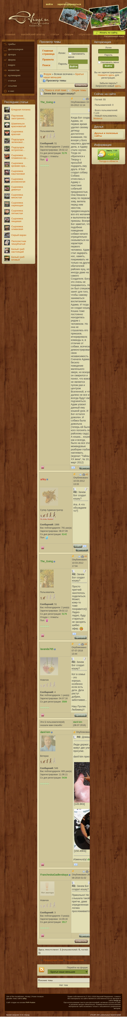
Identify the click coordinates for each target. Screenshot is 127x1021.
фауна (9, 60)
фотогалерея (13, 49)
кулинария (12, 75)
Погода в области (108, 161)
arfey (25, 998)
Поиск (46, 65)
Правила (48, 59)
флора (9, 54)
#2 (87, 474)
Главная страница (48, 52)
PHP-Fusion (30, 1002)
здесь (118, 85)
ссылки (10, 86)
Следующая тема (74, 960)
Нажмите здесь (106, 75)
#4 (85, 644)
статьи (9, 81)
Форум (47, 74)
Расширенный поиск (114, 36)
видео (9, 65)
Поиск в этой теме (55, 90)
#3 (85, 556)
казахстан (11, 70)
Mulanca (98, 118)
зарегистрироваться (69, 4)
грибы (9, 44)
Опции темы (79, 90)
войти (49, 4)
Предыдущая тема (53, 960)
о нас (8, 91)
